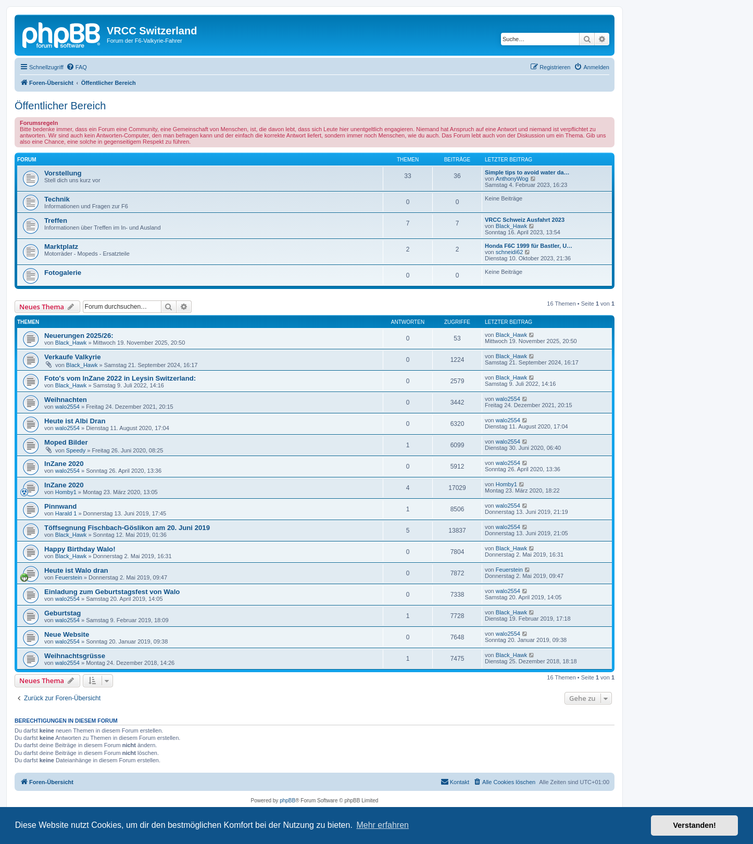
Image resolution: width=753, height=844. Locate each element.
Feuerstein (68, 577)
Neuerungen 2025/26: (79, 335)
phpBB (287, 800)
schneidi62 (509, 252)
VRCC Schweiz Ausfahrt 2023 (524, 220)
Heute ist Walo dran (76, 570)
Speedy (75, 450)
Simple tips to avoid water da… (527, 172)
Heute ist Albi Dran (74, 421)
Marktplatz (61, 246)
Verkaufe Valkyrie (72, 357)
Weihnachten (65, 400)
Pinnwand (60, 506)
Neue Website (66, 634)
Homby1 (66, 492)
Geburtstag (62, 613)
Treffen (55, 220)
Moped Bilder (66, 442)
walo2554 (67, 407)
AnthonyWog (512, 178)
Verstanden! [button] (694, 825)
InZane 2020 (64, 464)
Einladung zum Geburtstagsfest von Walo (112, 592)
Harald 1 (66, 513)
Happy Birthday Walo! (80, 549)
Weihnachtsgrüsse (74, 656)
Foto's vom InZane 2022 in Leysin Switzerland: (120, 378)
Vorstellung (63, 173)
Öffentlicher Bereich (60, 105)
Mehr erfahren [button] (382, 825)
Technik (57, 199)
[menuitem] (76, 67)
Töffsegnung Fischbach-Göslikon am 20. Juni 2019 (127, 528)
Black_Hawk (512, 226)
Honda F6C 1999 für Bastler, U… (528, 246)
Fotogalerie (62, 272)
